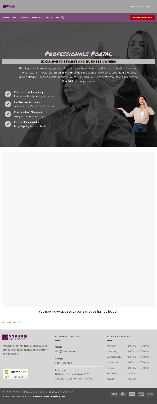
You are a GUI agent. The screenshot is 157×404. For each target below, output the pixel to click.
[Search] (62, 18)
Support (37, 17)
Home (5, 17)
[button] (141, 6)
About (15, 17)
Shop (25, 17)
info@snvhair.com (66, 351)
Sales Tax (68, 391)
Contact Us (52, 17)
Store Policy (53, 391)
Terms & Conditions (32, 391)
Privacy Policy (10, 391)
